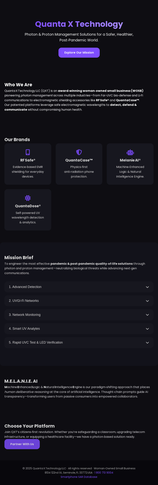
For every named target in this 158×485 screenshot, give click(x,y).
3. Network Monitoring (79, 315)
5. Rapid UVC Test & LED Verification (79, 343)
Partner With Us (22, 445)
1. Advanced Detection (79, 288)
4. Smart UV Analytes (79, 329)
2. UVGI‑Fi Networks (79, 302)
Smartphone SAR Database (79, 477)
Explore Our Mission (79, 52)
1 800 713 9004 (104, 472)
